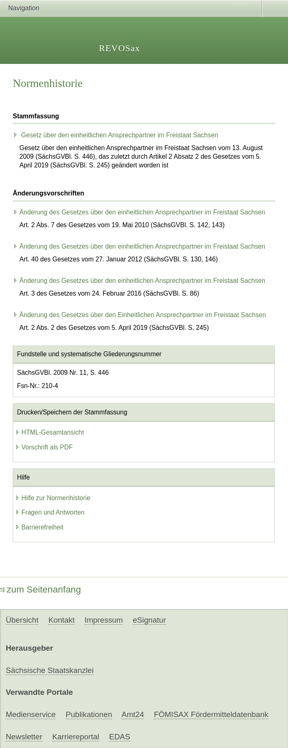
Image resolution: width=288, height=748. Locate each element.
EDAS (119, 736)
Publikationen (89, 714)
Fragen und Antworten (49, 512)
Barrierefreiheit (39, 527)
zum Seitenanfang (40, 589)
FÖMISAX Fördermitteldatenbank (211, 714)
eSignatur (149, 620)
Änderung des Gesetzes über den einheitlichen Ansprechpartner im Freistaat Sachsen (139, 212)
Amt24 (133, 714)
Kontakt (61, 620)
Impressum (103, 620)
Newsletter (24, 736)
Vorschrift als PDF (44, 447)
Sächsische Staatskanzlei (50, 670)
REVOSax (119, 48)
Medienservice (31, 714)
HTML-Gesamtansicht (49, 432)
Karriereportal (75, 736)
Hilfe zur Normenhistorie (52, 497)
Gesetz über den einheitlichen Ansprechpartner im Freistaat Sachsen (115, 135)
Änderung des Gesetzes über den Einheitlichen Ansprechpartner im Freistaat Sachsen (139, 314)
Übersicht (22, 620)
